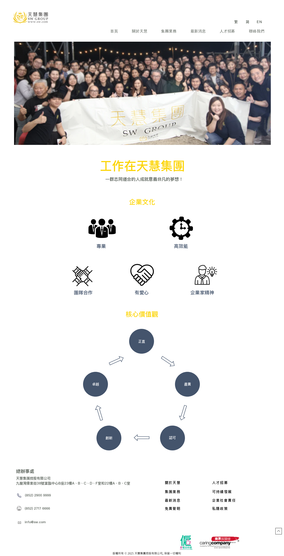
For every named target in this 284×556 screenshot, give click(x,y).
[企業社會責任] (233, 500)
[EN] (260, 21)
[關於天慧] (186, 482)
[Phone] (19, 495)
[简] (248, 21)
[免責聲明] (186, 508)
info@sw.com (35, 522)
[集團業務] (186, 491)
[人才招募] (234, 482)
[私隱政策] (233, 508)
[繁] (237, 21)
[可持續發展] (241, 491)
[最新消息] (186, 500)
